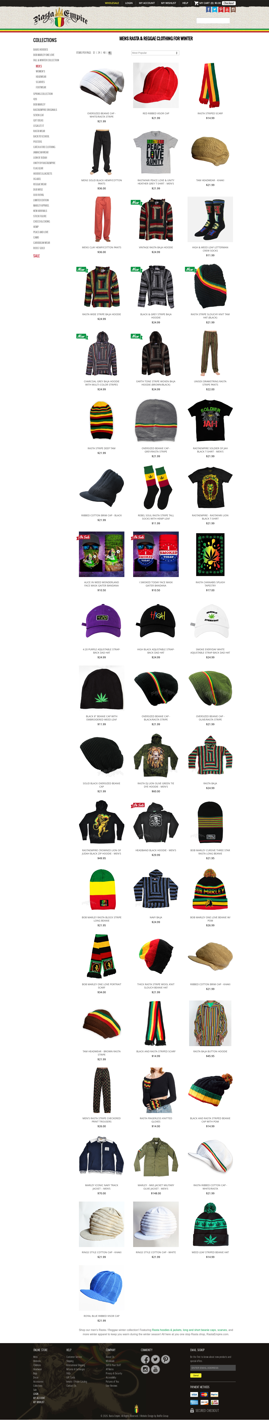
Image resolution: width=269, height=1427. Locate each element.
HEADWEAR (131, 33)
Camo (36, 245)
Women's (40, 78)
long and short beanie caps (199, 1337)
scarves (222, 1337)
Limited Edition (41, 207)
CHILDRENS (107, 33)
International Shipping (75, 1372)
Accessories (185, 33)
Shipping (69, 1368)
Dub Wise (38, 197)
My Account (147, 3)
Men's (39, 73)
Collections (213, 33)
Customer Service (74, 1364)
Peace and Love (40, 239)
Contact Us (71, 1393)
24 (99, 60)
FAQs (68, 1380)
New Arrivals (48, 33)
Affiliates (110, 1376)
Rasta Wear (39, 138)
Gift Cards (70, 1384)
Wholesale (112, 3)
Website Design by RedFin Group (154, 1423)
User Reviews (111, 1393)
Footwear (41, 94)
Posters (37, 149)
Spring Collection (43, 101)
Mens (70, 33)
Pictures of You (112, 1389)
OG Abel (37, 186)
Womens (37, 1368)
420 (35, 106)
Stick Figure (39, 223)
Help (185, 3)
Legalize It (38, 133)
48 (104, 60)
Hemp (36, 234)
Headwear (41, 84)
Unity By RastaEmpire (44, 170)
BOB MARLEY (39, 112)
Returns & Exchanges (75, 1376)
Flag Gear (38, 175)
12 (94, 60)
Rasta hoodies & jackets (167, 1337)
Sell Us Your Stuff (113, 1372)
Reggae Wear (39, 191)
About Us (110, 1364)
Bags (150, 33)
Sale (231, 33)
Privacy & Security (114, 1380)
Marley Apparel (41, 213)
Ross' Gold (39, 255)
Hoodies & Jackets (42, 181)
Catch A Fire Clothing (44, 154)
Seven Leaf (38, 122)
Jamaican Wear (41, 159)
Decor (164, 33)
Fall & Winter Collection (46, 67)
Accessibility (111, 1384)
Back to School (41, 143)
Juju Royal (38, 202)
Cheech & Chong (41, 229)
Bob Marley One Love (43, 62)
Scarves (40, 89)
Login (129, 3)
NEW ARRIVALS (40, 218)
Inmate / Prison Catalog (76, 1389)
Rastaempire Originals (45, 117)
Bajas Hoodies (40, 57)
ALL (110, 60)
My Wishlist (168, 3)
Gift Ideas (38, 128)
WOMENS (86, 33)
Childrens (37, 1372)
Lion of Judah (40, 165)
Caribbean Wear (41, 250)
